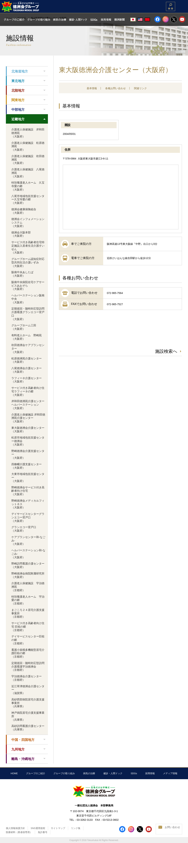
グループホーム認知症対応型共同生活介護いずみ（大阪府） (27, 262)
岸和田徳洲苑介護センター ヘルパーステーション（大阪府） (29, 405)
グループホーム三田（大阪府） (23, 327)
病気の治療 (89, 773)
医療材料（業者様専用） (19, 832)
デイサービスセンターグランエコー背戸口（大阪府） (27, 517)
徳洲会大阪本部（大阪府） (21, 234)
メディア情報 (170, 773)
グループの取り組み (64, 773)
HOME (14, 773)
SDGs (134, 773)
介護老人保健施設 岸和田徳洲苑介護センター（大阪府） (28, 418)
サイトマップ (58, 828)
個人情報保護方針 (15, 828)
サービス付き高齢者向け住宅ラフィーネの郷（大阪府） (27, 391)
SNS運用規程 (38, 828)
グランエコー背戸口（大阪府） (23, 529)
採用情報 (150, 773)
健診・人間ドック (112, 773)
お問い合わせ (172, 827)
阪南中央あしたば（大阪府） (22, 274)
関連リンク (140, 88)
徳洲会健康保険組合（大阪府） (23, 211)
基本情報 (92, 88)
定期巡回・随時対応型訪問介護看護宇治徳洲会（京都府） (27, 666)
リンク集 (75, 828)
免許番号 (42, 832)
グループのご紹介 (35, 773)
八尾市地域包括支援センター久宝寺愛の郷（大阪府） (27, 199)
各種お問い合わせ (115, 88)
